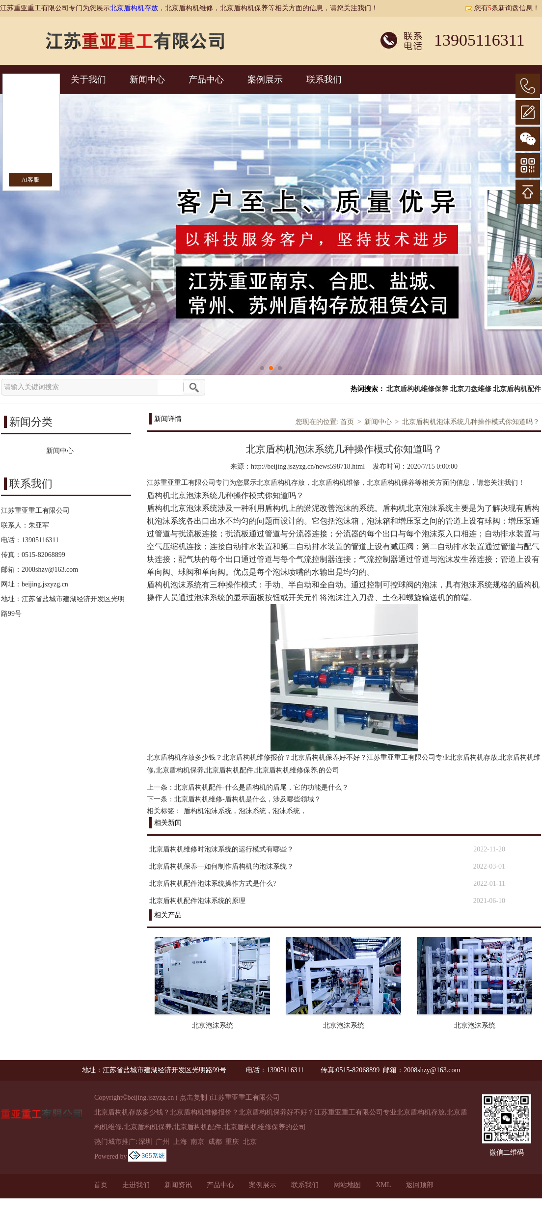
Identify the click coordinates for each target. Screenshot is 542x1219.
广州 (162, 1141)
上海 (180, 1141)
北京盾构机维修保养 (417, 389)
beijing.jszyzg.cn (45, 584)
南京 (197, 1141)
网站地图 (347, 1185)
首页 (347, 421)
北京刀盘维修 (470, 389)
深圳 (145, 1141)
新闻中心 (147, 79)
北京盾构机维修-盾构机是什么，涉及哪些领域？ (247, 799)
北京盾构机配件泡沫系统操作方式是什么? (212, 883)
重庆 (232, 1141)
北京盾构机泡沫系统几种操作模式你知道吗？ (471, 421)
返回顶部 (420, 1185)
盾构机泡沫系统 (208, 811)
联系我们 (324, 79)
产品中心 (206, 79)
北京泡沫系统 (212, 1025)
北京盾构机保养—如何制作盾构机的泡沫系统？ (221, 866)
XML (383, 1185)
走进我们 (136, 1185)
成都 (215, 1141)
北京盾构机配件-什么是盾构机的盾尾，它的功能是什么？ (261, 787)
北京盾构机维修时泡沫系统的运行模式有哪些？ (221, 849)
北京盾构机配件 (517, 389)
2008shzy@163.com (50, 569)
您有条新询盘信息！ (502, 8)
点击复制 (193, 1097)
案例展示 (265, 79)
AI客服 (31, 179)
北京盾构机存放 (134, 8)
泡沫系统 (252, 811)
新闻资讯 (178, 1185)
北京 (250, 1141)
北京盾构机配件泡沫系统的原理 (197, 900)
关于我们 (88, 79)
